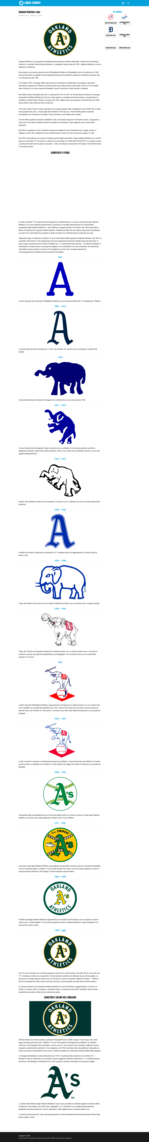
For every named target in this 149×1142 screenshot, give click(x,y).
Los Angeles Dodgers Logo (125, 23)
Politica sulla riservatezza (27, 1138)
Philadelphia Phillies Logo (125, 35)
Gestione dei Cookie (43, 1138)
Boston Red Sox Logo (111, 48)
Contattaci (68, 1138)
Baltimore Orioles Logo (124, 48)
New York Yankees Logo (110, 23)
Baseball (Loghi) (36, 15)
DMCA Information (57, 1138)
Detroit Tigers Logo (110, 35)
